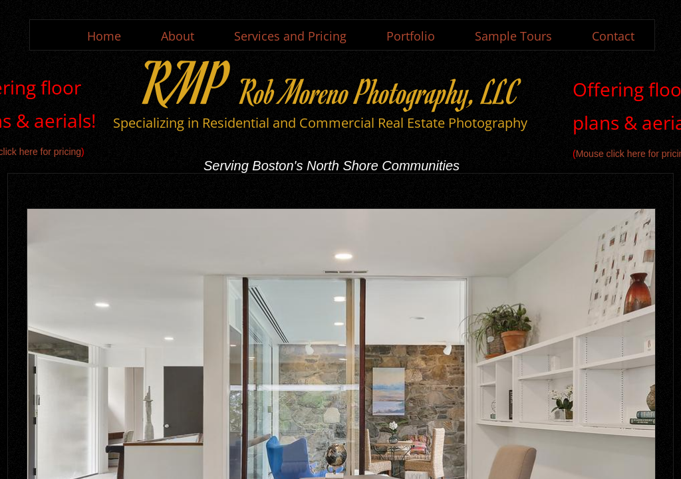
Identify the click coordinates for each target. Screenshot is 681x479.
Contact (613, 36)
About (177, 36)
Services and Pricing (290, 36)
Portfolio (410, 36)
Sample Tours (513, 36)
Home (104, 36)
